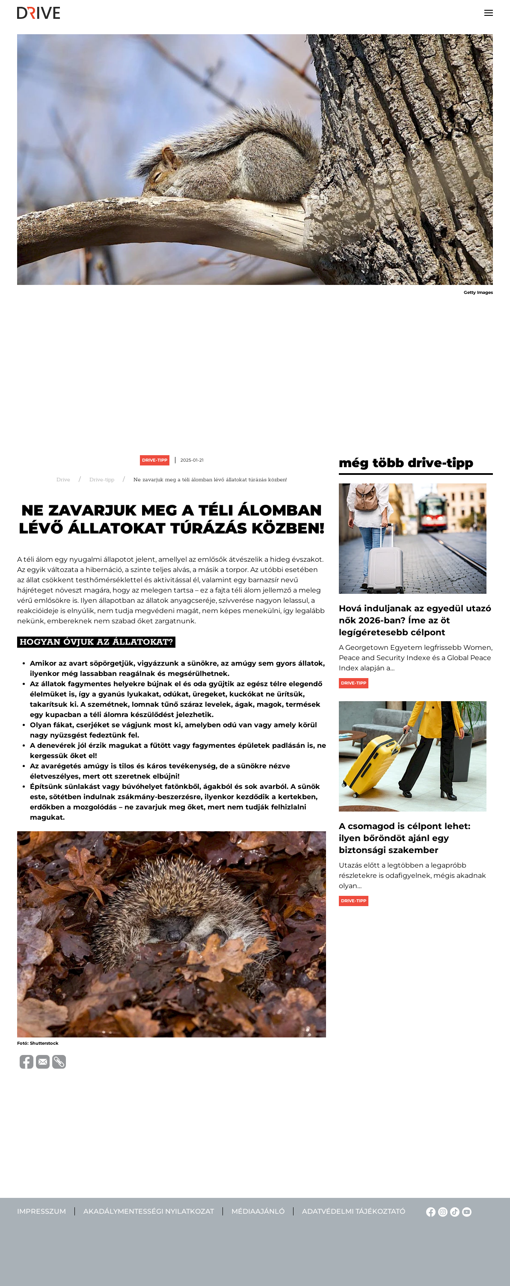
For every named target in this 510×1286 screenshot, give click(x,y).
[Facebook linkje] (430, 1211)
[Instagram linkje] (442, 1211)
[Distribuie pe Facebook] (25, 1061)
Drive (63, 480)
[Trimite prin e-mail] (41, 1061)
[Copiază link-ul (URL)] (58, 1062)
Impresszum (41, 1211)
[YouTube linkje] (465, 1211)
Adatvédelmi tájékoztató (353, 1211)
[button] (488, 13)
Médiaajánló (258, 1211)
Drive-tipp (154, 460)
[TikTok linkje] (454, 1211)
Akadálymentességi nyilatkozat (148, 1211)
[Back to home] (38, 13)
